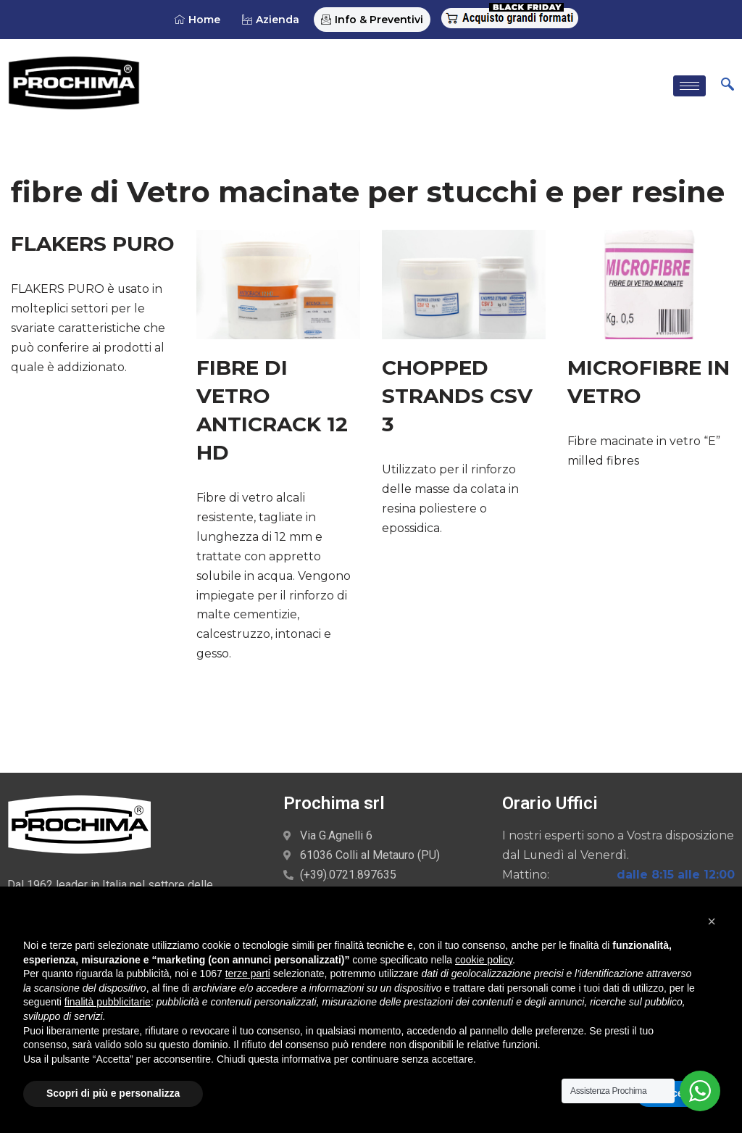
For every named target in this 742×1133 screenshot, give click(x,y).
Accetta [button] (677, 1093)
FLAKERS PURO (93, 243)
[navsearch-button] (727, 85)
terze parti (247, 973)
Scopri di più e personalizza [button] (113, 1093)
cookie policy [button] (483, 960)
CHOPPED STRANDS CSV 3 (457, 394)
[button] (711, 921)
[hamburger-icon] (689, 85)
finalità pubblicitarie (107, 1002)
